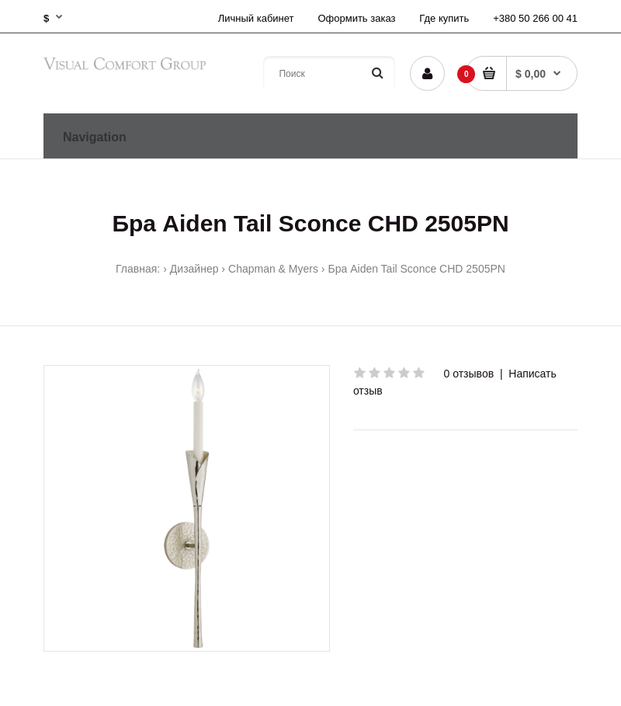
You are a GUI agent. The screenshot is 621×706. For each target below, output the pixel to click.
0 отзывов (469, 373)
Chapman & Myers (273, 269)
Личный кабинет (256, 18)
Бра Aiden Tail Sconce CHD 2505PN (416, 269)
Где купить (444, 18)
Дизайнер (194, 269)
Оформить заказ (356, 18)
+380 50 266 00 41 (535, 18)
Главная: (138, 269)
